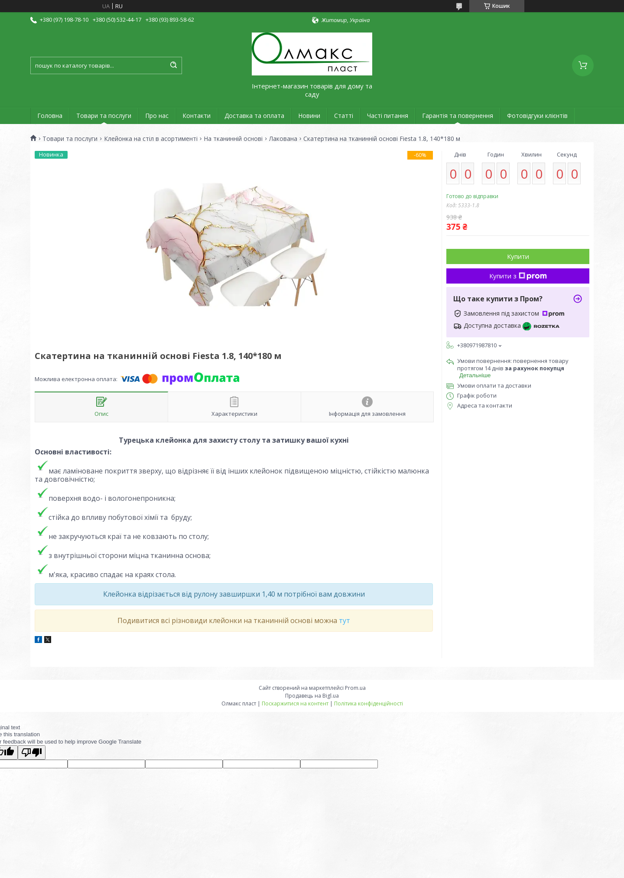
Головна (49, 115)
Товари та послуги (103, 115)
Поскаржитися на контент (295, 703)
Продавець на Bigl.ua (312, 695)
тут (344, 620)
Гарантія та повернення (457, 115)
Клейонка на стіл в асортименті (151, 139)
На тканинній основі (233, 139)
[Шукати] (173, 65)
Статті (343, 115)
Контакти (196, 115)
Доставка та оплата (254, 115)
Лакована (283, 139)
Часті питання (387, 115)
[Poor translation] (32, 752)
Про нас (157, 115)
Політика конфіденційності (368, 703)
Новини (309, 115)
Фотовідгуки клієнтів (537, 115)
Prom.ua (355, 688)
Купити (518, 256)
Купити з (518, 275)
